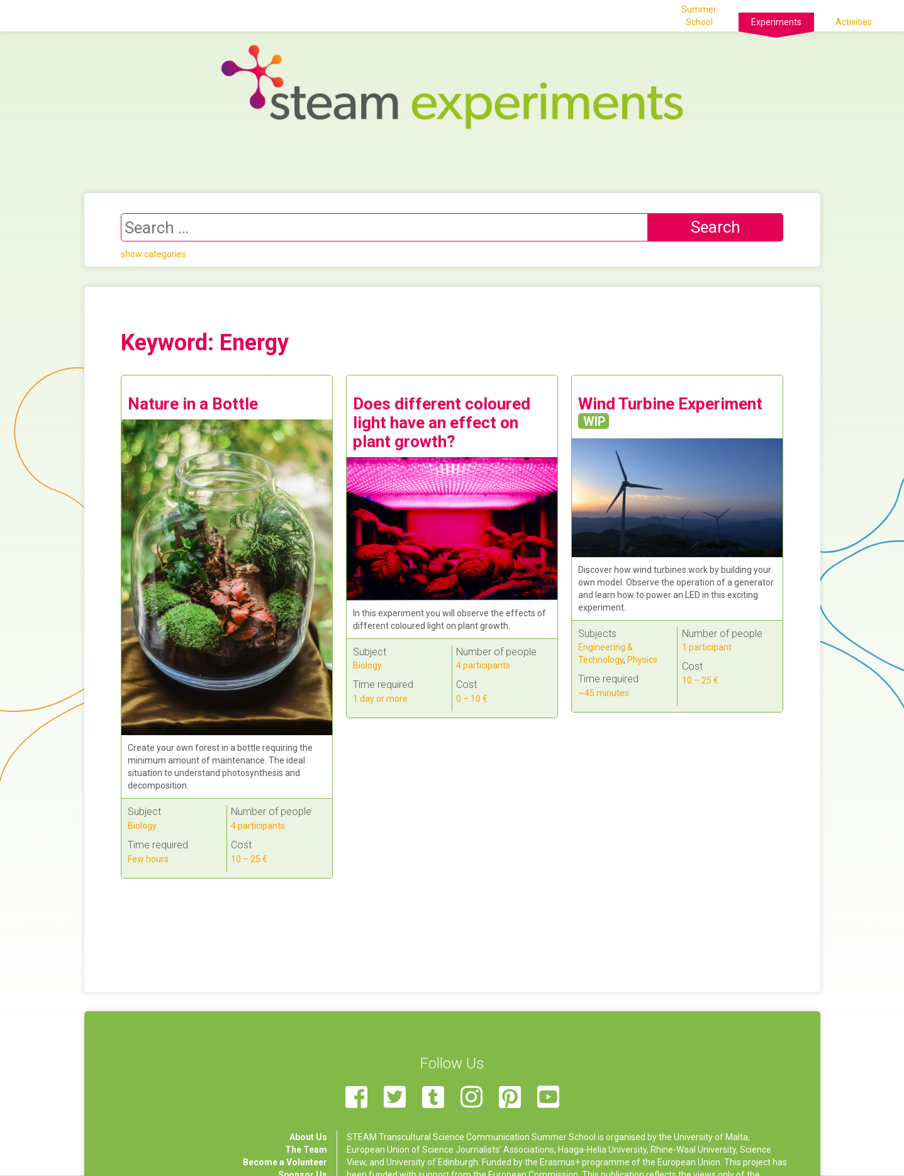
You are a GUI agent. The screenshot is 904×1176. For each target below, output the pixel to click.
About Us (308, 1137)
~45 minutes (603, 693)
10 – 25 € (249, 859)
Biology (142, 826)
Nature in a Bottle (193, 403)
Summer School (699, 15)
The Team (306, 1150)
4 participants (258, 826)
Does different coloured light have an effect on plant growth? (441, 422)
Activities (853, 22)
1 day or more (380, 699)
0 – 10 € (472, 699)
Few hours (148, 859)
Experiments (776, 22)
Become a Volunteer (285, 1162)
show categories (153, 254)
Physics (642, 660)
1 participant (707, 647)
